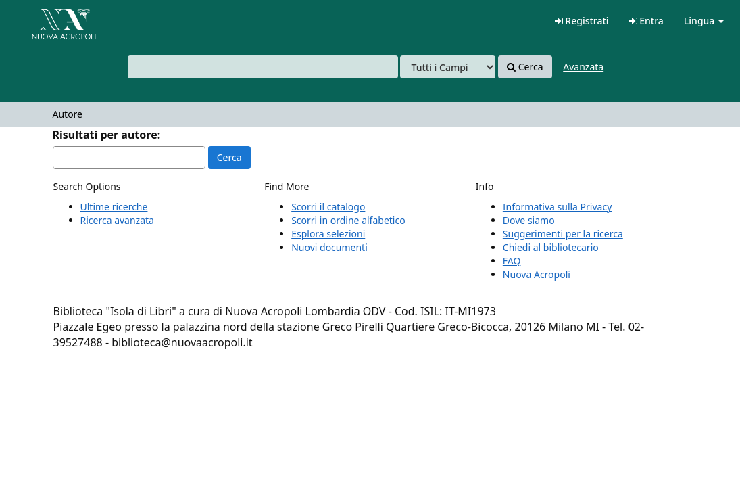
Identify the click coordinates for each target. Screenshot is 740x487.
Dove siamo (529, 220)
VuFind (43, 20)
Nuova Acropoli (536, 274)
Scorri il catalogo (328, 206)
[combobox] (263, 66)
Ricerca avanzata (117, 220)
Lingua (704, 20)
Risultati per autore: (107, 134)
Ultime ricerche (114, 206)
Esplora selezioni (328, 233)
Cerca (525, 67)
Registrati (582, 20)
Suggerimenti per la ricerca (563, 233)
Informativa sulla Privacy (557, 206)
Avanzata (583, 66)
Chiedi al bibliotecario (551, 247)
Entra (646, 20)
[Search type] (447, 66)
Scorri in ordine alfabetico (348, 220)
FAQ (512, 260)
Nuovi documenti (329, 247)
